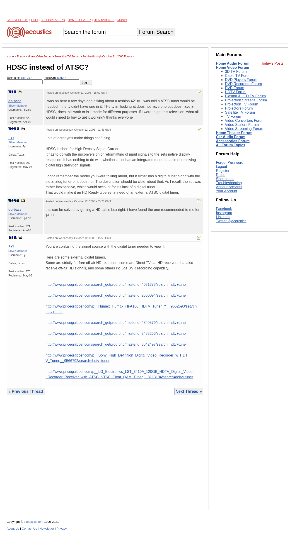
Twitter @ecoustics (231, 221)
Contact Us (29, 528)
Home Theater (79, 20)
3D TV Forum (236, 71)
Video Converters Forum (244, 120)
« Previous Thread (25, 391)
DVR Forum (234, 88)
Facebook (224, 209)
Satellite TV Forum (240, 112)
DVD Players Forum (241, 80)
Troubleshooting (229, 183)
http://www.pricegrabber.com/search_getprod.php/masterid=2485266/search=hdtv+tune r (117, 333)
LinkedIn (223, 217)
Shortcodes (225, 179)
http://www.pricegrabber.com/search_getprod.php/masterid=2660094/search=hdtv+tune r (117, 295)
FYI (11, 138)
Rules (220, 175)
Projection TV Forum (241, 104)
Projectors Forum (239, 108)
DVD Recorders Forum (243, 84)
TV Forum (233, 116)
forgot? (61, 77)
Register (223, 171)
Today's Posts (272, 63)
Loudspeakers (53, 20)
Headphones (104, 20)
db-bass (15, 101)
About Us (13, 528)
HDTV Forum (235, 92)
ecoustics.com (33, 521)
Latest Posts (17, 20)
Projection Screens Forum (246, 100)
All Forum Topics (230, 145)
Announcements (229, 187)
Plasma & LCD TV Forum (245, 96)
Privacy (62, 528)
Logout (221, 167)
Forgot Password (229, 162)
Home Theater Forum (234, 133)
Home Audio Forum (232, 63)
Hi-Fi (34, 20)
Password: (61, 80)
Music (122, 20)
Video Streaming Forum (244, 129)
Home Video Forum (232, 67)
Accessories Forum (233, 141)
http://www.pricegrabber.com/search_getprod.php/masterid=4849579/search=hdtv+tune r (117, 323)
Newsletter (46, 528)
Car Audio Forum (230, 137)
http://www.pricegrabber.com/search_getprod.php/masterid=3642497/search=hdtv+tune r (117, 344)
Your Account (226, 191)
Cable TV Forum (238, 76)
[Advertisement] (105, 456)
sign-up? (26, 77)
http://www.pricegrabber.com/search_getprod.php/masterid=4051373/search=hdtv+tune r (117, 284)
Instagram (224, 213)
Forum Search (156, 32)
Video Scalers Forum (242, 125)
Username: (25, 80)
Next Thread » (189, 391)
